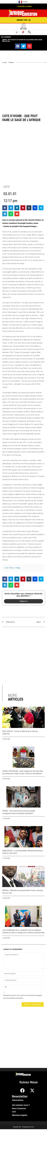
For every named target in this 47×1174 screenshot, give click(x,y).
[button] (23, 6)
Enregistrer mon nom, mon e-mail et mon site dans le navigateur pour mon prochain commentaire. (22, 996)
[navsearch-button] (29, 32)
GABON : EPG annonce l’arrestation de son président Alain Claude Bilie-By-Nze (22, 40)
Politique (11, 62)
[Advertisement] (20, 87)
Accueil (4, 62)
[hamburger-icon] (16, 32)
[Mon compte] (23, 25)
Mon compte (23, 29)
